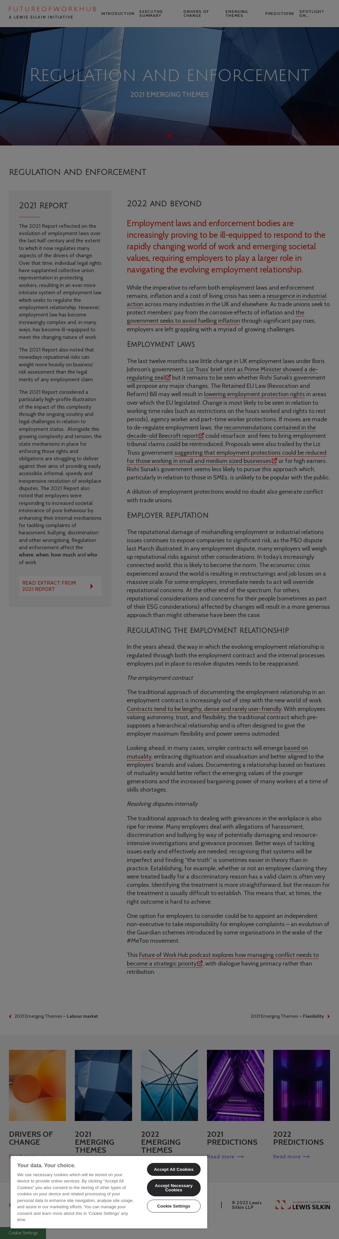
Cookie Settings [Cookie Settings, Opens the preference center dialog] (173, 1206)
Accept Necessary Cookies (174, 1187)
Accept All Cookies (174, 1169)
